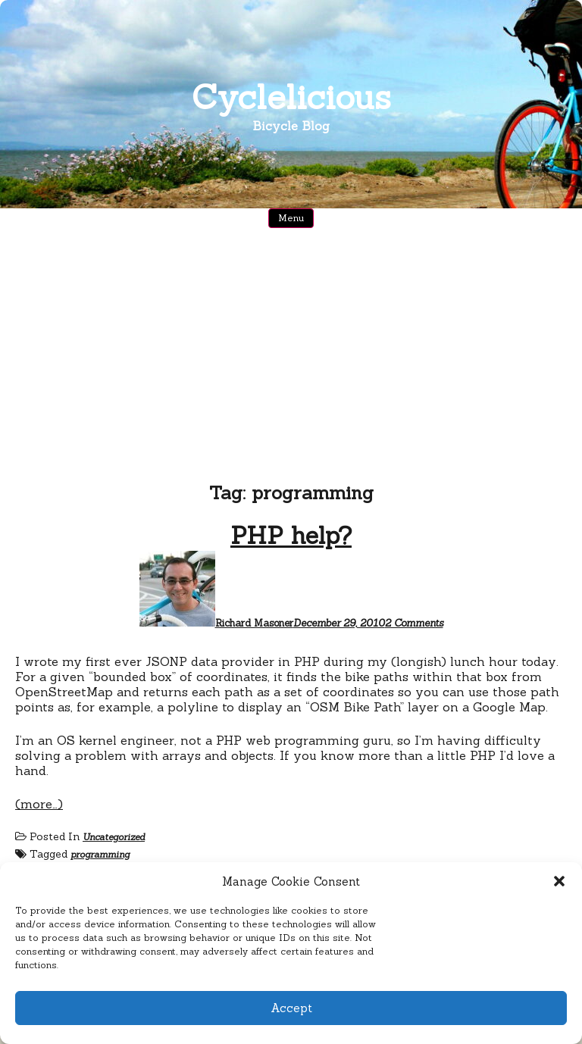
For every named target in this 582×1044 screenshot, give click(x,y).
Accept (291, 1008)
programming (100, 854)
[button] (559, 881)
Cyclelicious (291, 96)
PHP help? (291, 535)
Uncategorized (114, 836)
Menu (291, 217)
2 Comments (414, 623)
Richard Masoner (254, 623)
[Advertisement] (291, 360)
